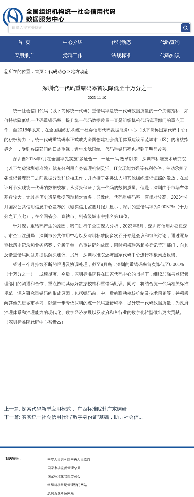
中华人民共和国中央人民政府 (68, 459)
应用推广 (24, 55)
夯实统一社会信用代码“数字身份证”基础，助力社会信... (82, 417)
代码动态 (121, 42)
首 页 (24, 42)
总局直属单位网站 (60, 493)
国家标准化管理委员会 (63, 476)
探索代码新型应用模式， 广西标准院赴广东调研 (74, 409)
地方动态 (80, 71)
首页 (39, 71)
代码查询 (170, 42)
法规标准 (121, 55)
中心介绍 (73, 42)
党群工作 (73, 55)
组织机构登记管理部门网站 (67, 485)
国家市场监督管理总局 (63, 468)
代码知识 (170, 55)
